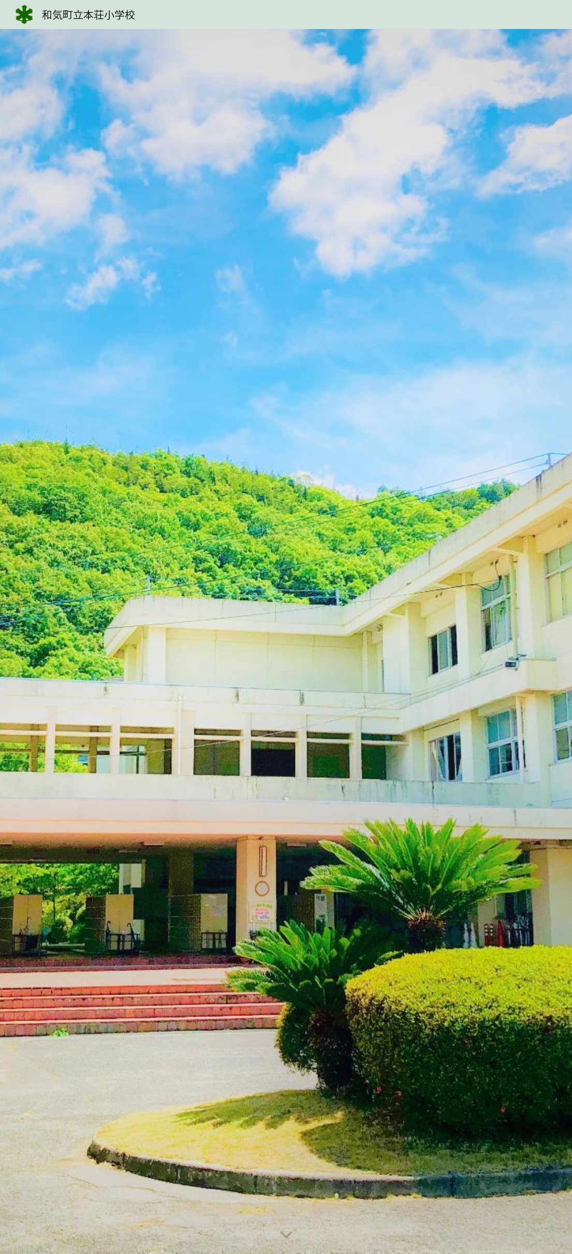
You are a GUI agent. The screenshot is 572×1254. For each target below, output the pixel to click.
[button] (286, 1235)
